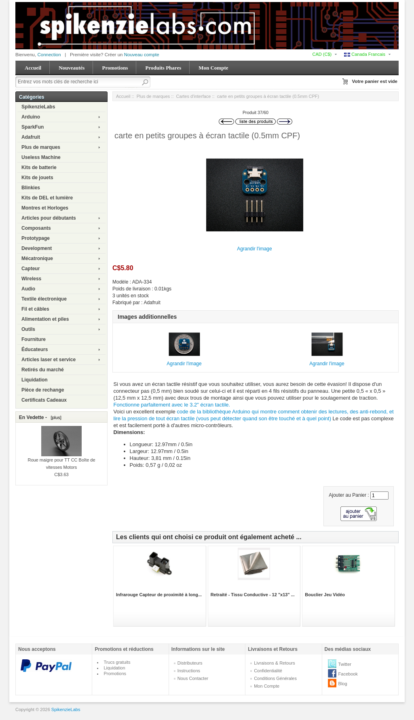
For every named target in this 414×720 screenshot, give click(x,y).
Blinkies (30, 188)
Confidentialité (268, 670)
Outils (28, 329)
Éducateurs (34, 349)
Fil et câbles (35, 309)
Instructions (188, 670)
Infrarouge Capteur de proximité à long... (159, 594)
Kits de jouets (37, 177)
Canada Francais (364, 54)
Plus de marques (40, 147)
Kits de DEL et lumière (47, 198)
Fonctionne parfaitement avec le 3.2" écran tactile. (172, 405)
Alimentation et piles (45, 319)
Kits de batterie (39, 167)
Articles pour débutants (48, 218)
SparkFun (32, 127)
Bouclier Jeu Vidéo (325, 594)
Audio (28, 289)
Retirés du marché (42, 370)
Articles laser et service (48, 359)
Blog (342, 683)
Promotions (115, 68)
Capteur (30, 268)
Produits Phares (163, 68)
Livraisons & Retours (274, 663)
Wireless (31, 279)
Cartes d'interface (193, 96)
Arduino (30, 117)
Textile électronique (44, 299)
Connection (49, 54)
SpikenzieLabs (38, 107)
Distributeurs (190, 663)
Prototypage (35, 238)
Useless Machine (41, 157)
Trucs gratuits (117, 662)
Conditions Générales (275, 678)
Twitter (344, 664)
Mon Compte (213, 68)
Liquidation (34, 380)
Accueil (33, 68)
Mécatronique (37, 258)
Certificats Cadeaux (44, 400)
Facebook (348, 673)
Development (36, 248)
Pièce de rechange (42, 390)
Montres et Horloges (44, 208)
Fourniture (33, 339)
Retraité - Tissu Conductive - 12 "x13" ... (253, 594)
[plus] (54, 417)
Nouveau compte (141, 54)
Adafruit (30, 137)
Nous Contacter (192, 678)
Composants (36, 228)
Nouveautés (71, 68)
